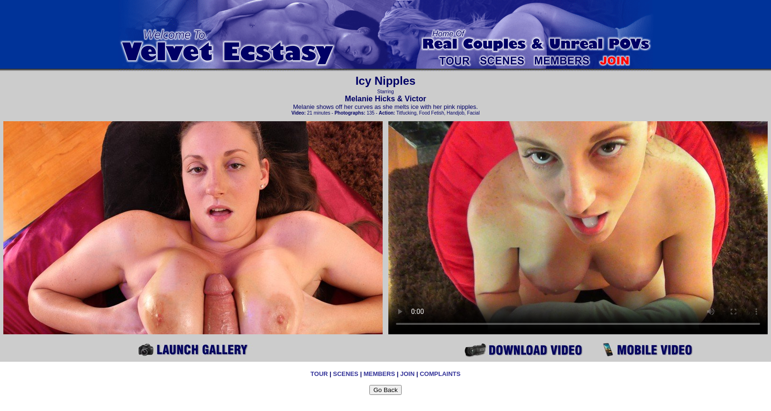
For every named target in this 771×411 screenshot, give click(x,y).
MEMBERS (379, 373)
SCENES (345, 373)
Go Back (385, 389)
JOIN (407, 373)
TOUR (319, 373)
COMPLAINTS (440, 373)
